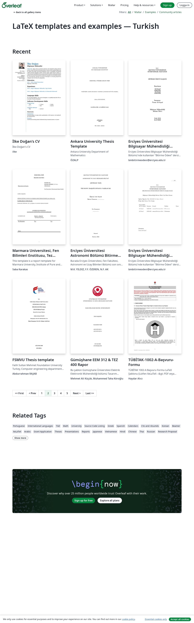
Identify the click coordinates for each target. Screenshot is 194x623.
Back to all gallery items (27, 12)
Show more (20, 437)
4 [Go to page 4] (61, 393)
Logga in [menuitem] (184, 5)
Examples (150, 12)
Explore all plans (109, 500)
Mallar (138, 12)
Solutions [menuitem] (95, 5)
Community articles (170, 12)
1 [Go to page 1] (41, 393)
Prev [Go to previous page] (32, 393)
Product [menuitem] (78, 5)
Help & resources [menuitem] (144, 5)
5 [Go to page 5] (67, 393)
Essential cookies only (156, 619)
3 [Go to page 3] (54, 393)
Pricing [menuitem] (124, 5)
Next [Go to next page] (77, 393)
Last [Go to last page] (90, 393)
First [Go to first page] (19, 393)
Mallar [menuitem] (111, 5)
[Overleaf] (12, 5)
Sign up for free (83, 500)
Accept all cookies (180, 619)
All (129, 12)
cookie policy (128, 619)
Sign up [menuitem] (167, 5)
